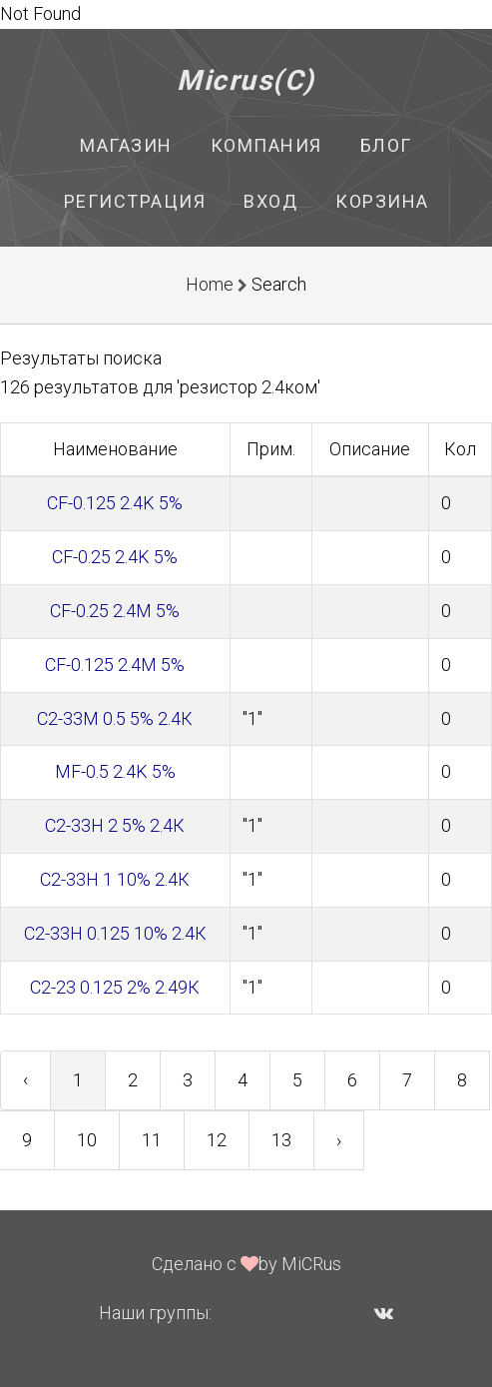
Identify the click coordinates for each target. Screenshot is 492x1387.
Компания (266, 145)
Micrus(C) (246, 80)
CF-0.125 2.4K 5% (115, 502)
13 (281, 1139)
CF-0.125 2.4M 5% (115, 664)
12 (217, 1139)
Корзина (382, 201)
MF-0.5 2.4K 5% (115, 771)
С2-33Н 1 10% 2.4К (115, 879)
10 (87, 1139)
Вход (270, 201)
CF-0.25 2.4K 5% (115, 556)
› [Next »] (338, 1139)
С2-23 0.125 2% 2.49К (115, 987)
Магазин (126, 145)
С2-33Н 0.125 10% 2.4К (115, 933)
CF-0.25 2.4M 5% (115, 610)
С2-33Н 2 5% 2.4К (115, 825)
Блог (386, 145)
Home (210, 284)
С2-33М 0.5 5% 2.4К (115, 718)
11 (152, 1139)
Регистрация (135, 201)
